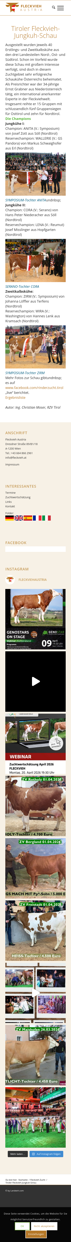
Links (8, 502)
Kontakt (10, 506)
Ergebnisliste (15, 397)
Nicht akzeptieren (44, 1226)
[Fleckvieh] (29, 7)
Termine (10, 492)
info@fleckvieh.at (15, 457)
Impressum (12, 464)
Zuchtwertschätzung (17, 497)
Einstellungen (36, 1234)
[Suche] (54, 7)
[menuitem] (54, 7)
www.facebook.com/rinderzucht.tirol (34, 387)
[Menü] (61, 7)
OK (22, 1226)
